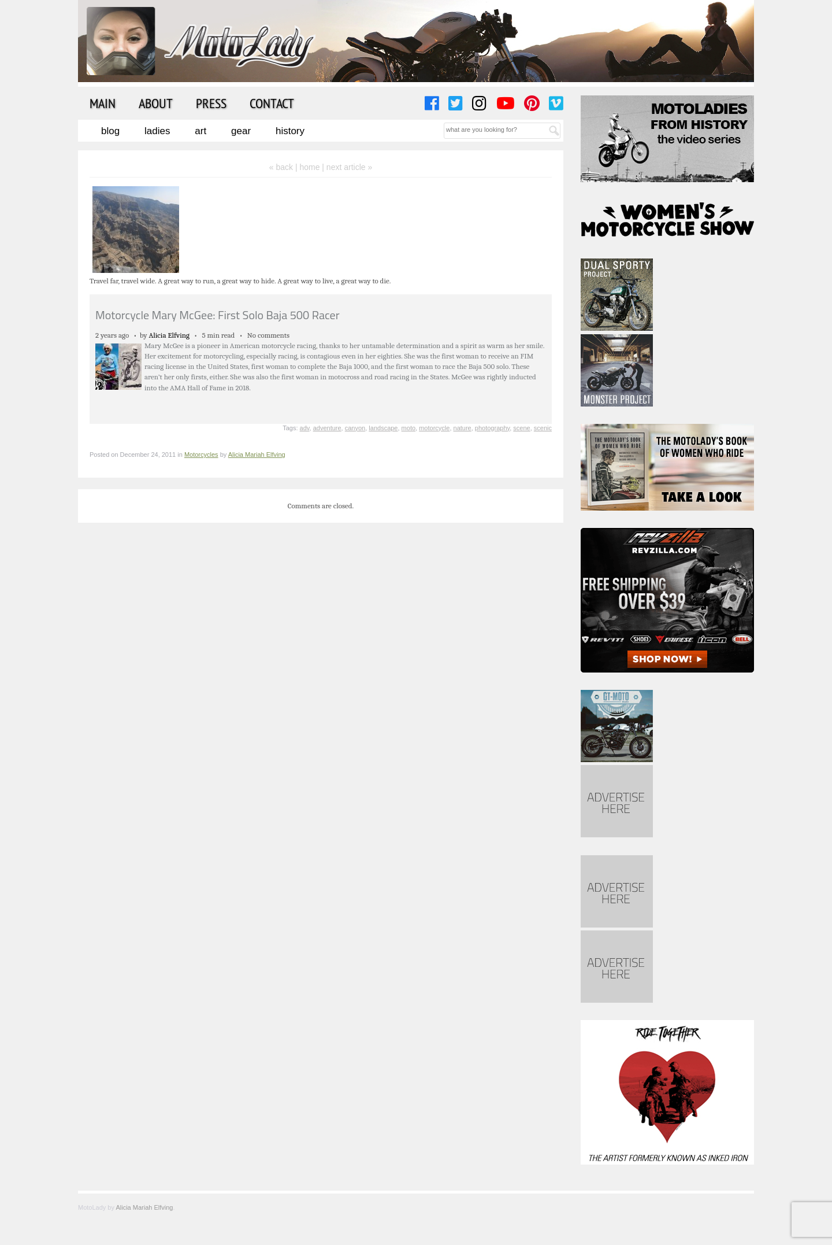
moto (408, 427)
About (156, 103)
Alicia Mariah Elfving (256, 454)
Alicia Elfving (169, 335)
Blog (110, 130)
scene (521, 427)
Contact (272, 103)
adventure (327, 427)
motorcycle (434, 427)
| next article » (347, 167)
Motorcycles (201, 454)
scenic (543, 427)
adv (305, 427)
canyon (355, 427)
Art (200, 130)
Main (103, 103)
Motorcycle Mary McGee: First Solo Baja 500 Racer (217, 315)
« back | (284, 167)
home (309, 167)
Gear (241, 130)
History (290, 130)
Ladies (157, 130)
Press (211, 103)
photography (492, 427)
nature (462, 427)
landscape (383, 427)
